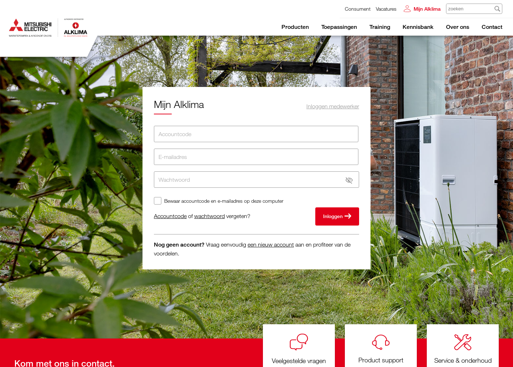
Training (379, 27)
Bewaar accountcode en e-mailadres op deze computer (223, 201)
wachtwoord (209, 216)
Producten (295, 27)
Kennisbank (418, 27)
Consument (357, 9)
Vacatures (386, 9)
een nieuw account (271, 244)
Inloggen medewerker (332, 106)
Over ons (457, 27)
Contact (492, 27)
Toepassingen (339, 27)
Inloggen (337, 216)
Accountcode (170, 216)
